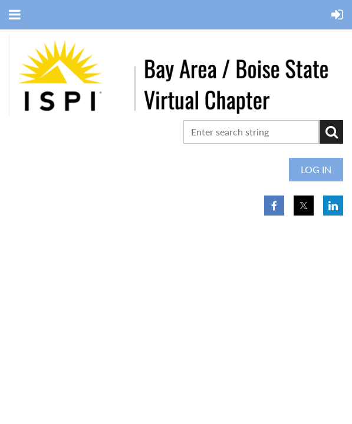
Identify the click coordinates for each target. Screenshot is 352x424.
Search (331, 132)
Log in (316, 169)
